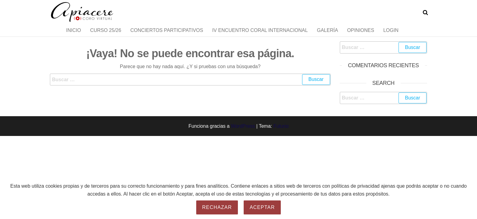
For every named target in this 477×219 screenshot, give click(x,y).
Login (391, 36)
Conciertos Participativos (166, 36)
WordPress (243, 138)
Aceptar (262, 207)
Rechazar (217, 207)
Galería (327, 36)
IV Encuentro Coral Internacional (260, 36)
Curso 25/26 (105, 36)
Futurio (281, 138)
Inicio (73, 36)
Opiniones (360, 36)
